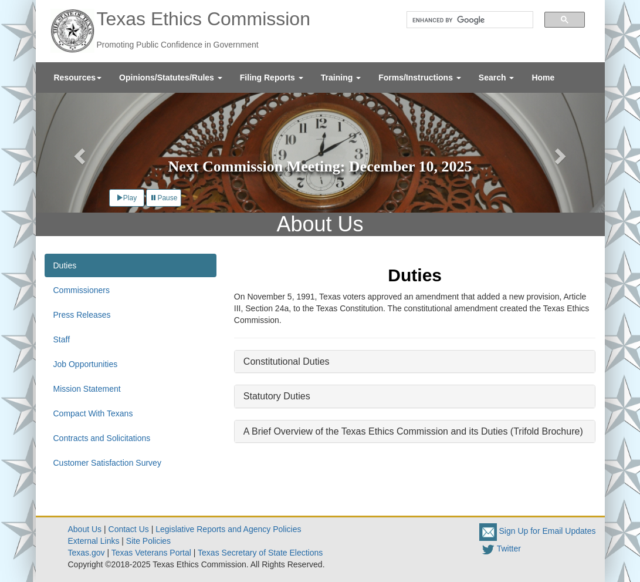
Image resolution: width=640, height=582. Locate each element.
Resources (78, 77)
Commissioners (81, 290)
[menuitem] (78, 77)
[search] (465, 20)
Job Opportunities (85, 364)
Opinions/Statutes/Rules (170, 77)
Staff (61, 339)
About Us (85, 529)
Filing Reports (271, 77)
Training (341, 77)
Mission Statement (87, 388)
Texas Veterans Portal (151, 552)
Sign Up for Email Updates (537, 531)
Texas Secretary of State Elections (260, 552)
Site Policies (148, 541)
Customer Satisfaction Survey (107, 462)
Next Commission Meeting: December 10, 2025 (320, 166)
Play (126, 198)
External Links (94, 541)
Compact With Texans (93, 413)
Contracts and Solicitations (102, 438)
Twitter (500, 548)
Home (542, 77)
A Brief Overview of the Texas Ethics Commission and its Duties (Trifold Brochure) (413, 431)
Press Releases (82, 314)
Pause (163, 198)
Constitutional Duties (286, 361)
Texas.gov (86, 552)
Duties (65, 265)
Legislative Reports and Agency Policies (228, 529)
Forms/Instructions (419, 77)
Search (496, 77)
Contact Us (129, 529)
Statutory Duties (276, 396)
